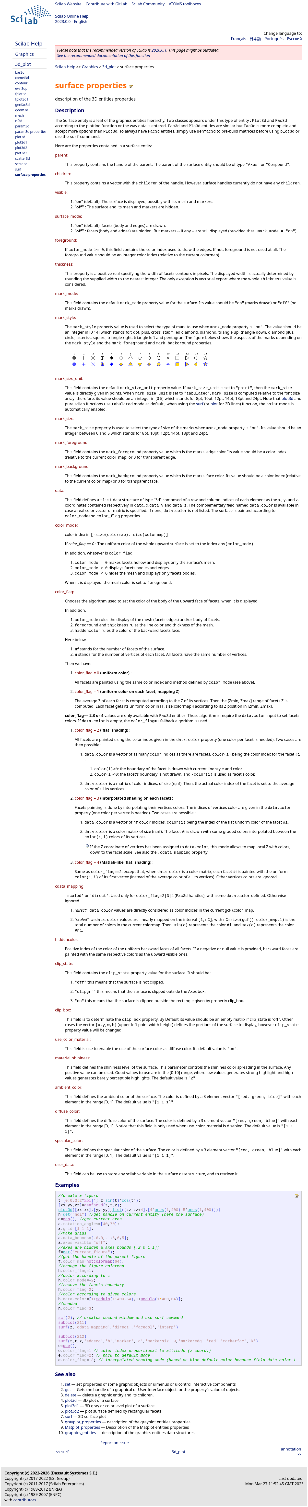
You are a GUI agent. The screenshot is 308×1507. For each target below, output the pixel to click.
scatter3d (22, 158)
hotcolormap (99, 1261)
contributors (24, 1500)
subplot (66, 1323)
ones (159, 1210)
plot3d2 (21, 147)
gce (66, 1346)
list (117, 1210)
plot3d (20, 137)
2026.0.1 (159, 50)
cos (125, 1201)
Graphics (24, 54)
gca (66, 1219)
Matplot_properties (82, 1427)
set (67, 1384)
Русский (294, 38)
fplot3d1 (21, 99)
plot (214, 404)
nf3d (18, 120)
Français (238, 38)
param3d (22, 126)
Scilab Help (28, 43)
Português (274, 38)
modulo (103, 1299)
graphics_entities (80, 1432)
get (66, 1214)
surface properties (30, 174)
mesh (19, 115)
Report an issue (114, 1442)
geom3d (21, 110)
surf (18, 169)
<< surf (62, 1451)
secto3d (21, 163)
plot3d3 (21, 153)
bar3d (19, 72)
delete (70, 1395)
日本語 (255, 38)
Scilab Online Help (71, 16)
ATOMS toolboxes (185, 4)
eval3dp (21, 88)
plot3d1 (21, 142)
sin (108, 1201)
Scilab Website (68, 4)
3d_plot (23, 64)
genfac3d (22, 104)
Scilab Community (148, 4)
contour (21, 83)
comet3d (22, 77)
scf (61, 1318)
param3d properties (31, 131)
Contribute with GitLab (106, 4)
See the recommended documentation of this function (103, 55)
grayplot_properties (83, 1422)
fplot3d (20, 93)
